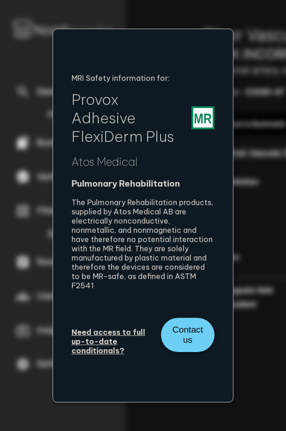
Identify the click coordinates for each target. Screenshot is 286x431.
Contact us (188, 335)
